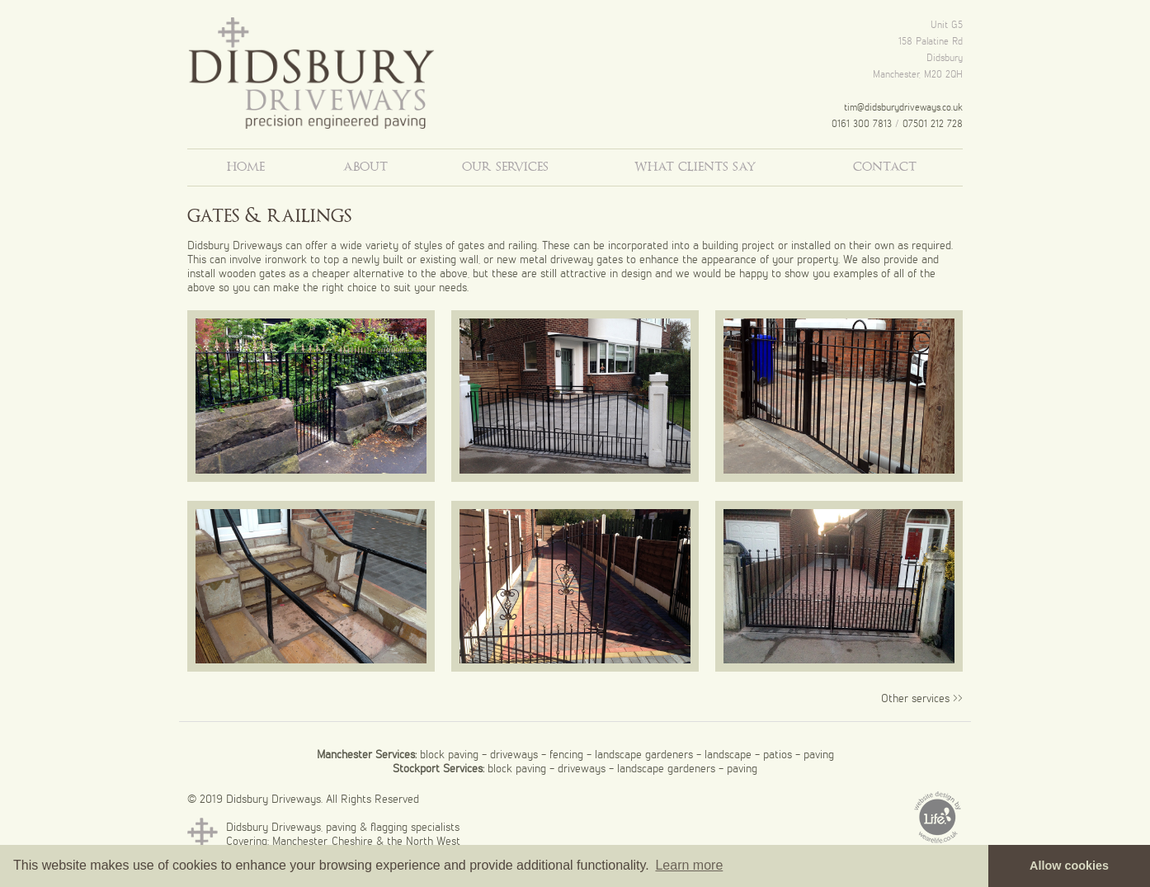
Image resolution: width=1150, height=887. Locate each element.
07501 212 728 (933, 123)
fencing (566, 754)
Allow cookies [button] (1069, 865)
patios (777, 754)
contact (885, 167)
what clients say (695, 167)
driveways (514, 754)
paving (819, 754)
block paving (449, 754)
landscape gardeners (644, 754)
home (246, 167)
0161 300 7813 (862, 123)
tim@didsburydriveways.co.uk (903, 107)
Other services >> (922, 698)
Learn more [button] (689, 865)
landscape (728, 754)
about (365, 167)
